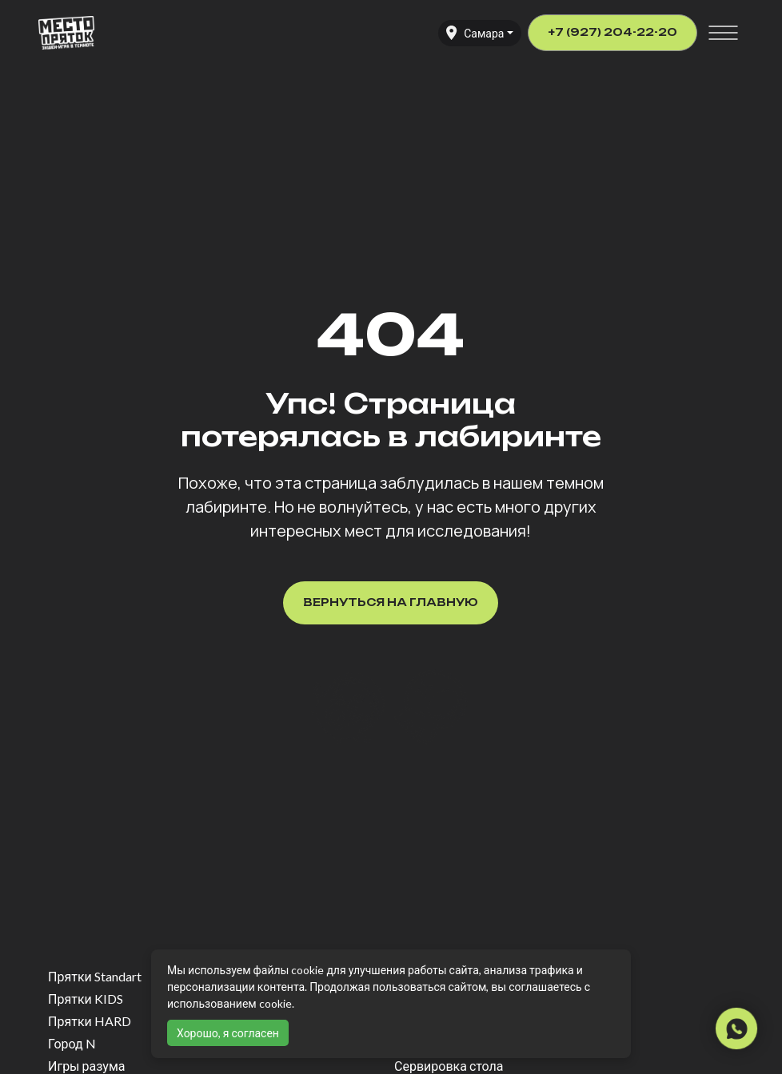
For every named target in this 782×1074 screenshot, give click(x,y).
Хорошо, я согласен (228, 1033)
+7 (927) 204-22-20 (612, 32)
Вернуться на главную (390, 602)
